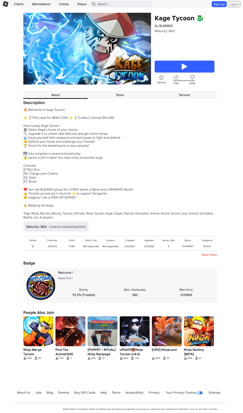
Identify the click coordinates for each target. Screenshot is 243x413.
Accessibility (134, 392)
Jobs (38, 392)
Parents (63, 392)
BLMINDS (166, 26)
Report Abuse (209, 254)
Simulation (188, 246)
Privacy (154, 392)
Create (64, 4)
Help (103, 392)
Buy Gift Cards (85, 392)
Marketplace (41, 4)
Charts (19, 4)
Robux (81, 4)
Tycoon (207, 246)
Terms (116, 392)
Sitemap (214, 392)
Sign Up (219, 4)
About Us (23, 392)
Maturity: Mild (165, 31)
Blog (50, 392)
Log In (233, 4)
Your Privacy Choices (184, 392)
